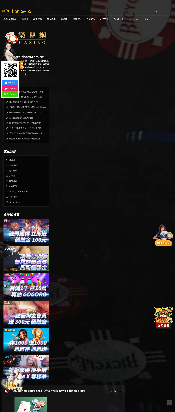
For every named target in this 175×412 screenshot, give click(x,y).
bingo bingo (14, 201)
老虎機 (64, 19)
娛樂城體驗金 (9, 19)
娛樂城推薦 (84, 401)
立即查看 (161, 64)
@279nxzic (10, 94)
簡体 (5, 11)
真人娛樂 (51, 19)
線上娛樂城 (110, 401)
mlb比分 (133, 401)
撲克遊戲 (37, 19)
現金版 (72, 401)
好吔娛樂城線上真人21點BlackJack (24, 112)
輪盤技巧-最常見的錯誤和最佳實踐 (23, 138)
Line (146, 19)
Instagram (134, 19)
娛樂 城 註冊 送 (44, 401)
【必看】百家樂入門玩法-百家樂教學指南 (26, 107)
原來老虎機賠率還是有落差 (20, 117)
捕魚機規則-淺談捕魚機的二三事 (22, 102)
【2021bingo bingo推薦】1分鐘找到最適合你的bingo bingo (98, 33)
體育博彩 (77, 19)
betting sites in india (18, 191)
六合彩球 (90, 19)
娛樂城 (25, 19)
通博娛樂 (97, 401)
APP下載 (104, 19)
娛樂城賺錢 (59, 401)
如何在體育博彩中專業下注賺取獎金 (24, 122)
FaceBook (118, 19)
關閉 (22, 65)
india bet (12, 196)
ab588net (10, 88)
